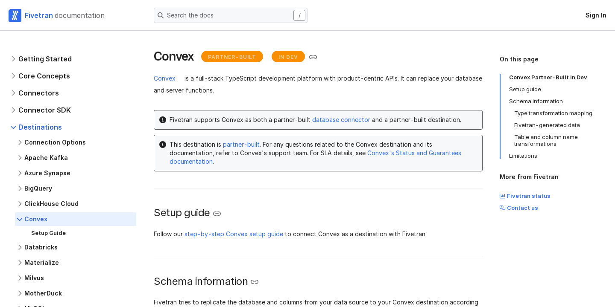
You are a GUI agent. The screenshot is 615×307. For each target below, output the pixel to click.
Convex (165, 78)
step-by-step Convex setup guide (233, 233)
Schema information (536, 101)
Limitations (523, 155)
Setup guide (525, 89)
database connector (341, 119)
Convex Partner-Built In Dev (548, 77)
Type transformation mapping (553, 113)
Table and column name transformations (546, 140)
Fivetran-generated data (547, 125)
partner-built (241, 144)
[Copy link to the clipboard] (313, 57)
